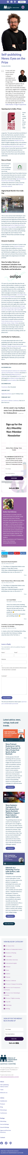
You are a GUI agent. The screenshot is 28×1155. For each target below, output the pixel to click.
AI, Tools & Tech (10, 946)
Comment (4, 676)
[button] (4, 553)
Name (3, 652)
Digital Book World (6, 393)
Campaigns (9, 956)
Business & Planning (11, 952)
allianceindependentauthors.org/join (9, 1076)
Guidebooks (3, 1101)
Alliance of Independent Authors (14, 949)
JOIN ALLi (21, 2)
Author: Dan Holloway (10, 512)
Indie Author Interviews (12, 959)
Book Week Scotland (13, 378)
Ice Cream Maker (11, 599)
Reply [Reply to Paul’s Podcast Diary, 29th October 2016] (25, 594)
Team (1, 1089)
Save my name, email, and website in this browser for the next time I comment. (14, 668)
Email (16, 652)
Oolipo (16, 323)
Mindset (8, 966)
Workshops (3, 1110)
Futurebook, (4, 387)
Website (3, 659)
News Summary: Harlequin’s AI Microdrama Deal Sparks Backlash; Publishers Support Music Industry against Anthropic (12, 811)
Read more (10, 787)
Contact (2, 1137)
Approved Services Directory (5, 1131)
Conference (3, 1113)
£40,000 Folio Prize (19, 140)
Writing (8, 1008)
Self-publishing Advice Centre (4, 1085)
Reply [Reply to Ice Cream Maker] (25, 618)
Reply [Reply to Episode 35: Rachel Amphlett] (25, 575)
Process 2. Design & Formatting (14, 984)
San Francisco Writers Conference (10, 400)
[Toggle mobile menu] (22, 7)
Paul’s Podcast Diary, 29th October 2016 (12, 580)
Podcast (8, 977)
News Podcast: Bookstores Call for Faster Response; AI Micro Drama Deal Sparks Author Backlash (13, 749)
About (2, 1081)
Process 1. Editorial (11, 980)
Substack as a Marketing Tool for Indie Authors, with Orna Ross (13, 870)
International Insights (11, 963)
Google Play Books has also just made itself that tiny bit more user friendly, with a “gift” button (13, 307)
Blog (1, 1107)
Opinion (8, 973)
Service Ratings (4, 1124)
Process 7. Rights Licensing (13, 998)
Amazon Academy (19, 246)
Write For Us (3, 1092)
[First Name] (14, 469)
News (7, 970)
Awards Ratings (4, 1127)
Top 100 (8, 1001)
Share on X (21, 413)
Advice (2, 1098)
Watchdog (8, 1005)
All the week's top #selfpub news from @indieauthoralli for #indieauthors (14, 410)
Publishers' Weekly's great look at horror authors (14, 346)
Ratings (2, 1118)
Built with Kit (14, 488)
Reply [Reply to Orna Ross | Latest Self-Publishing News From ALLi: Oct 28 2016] (25, 637)
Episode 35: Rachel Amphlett (9, 561)
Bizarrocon (19, 376)
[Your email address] (14, 473)
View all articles (9, 923)
